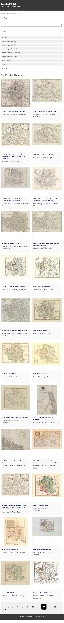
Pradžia (3, 13)
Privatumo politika (39, 616)
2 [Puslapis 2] (12, 607)
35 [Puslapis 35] (49, 607)
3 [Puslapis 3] (17, 607)
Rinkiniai (4, 37)
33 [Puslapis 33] (38, 607)
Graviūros (4, 64)
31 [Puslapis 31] (27, 607)
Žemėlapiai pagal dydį (8, 45)
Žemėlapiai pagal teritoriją (9, 56)
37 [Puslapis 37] (5, 609)
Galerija (9, 13)
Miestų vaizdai (6, 60)
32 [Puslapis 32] (33, 607)
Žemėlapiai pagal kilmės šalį (10, 49)
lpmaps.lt (11, 4)
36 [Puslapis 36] (55, 607)
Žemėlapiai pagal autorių (9, 41)
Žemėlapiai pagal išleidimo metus (11, 52)
